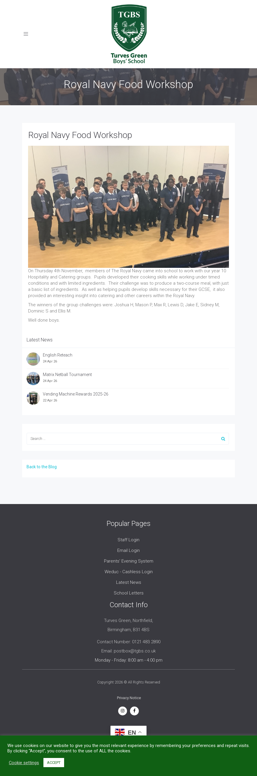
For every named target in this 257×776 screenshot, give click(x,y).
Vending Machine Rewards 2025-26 (75, 394)
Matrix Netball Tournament (67, 374)
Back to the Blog (42, 466)
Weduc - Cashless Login (129, 571)
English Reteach (57, 355)
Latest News (128, 582)
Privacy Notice (129, 698)
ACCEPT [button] (54, 762)
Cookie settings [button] (24, 762)
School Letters (129, 593)
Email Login (128, 550)
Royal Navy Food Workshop (80, 135)
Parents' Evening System (128, 561)
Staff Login (128, 539)
